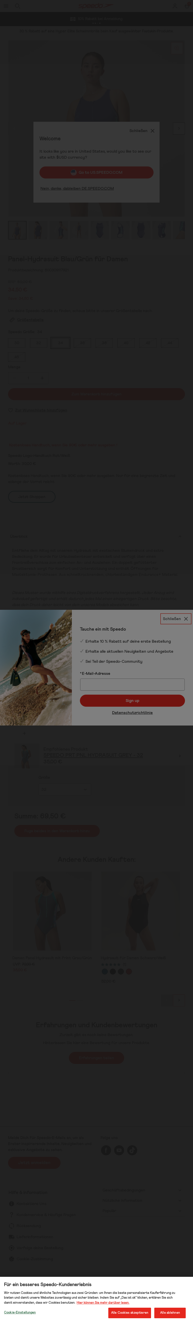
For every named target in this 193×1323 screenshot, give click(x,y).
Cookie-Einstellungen (20, 1312)
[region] (96, 1300)
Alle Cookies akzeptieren (129, 1312)
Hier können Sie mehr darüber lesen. (103, 1302)
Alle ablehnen (170, 1312)
